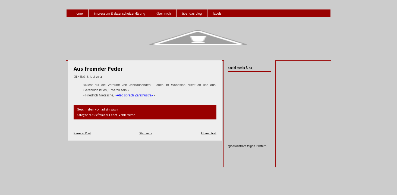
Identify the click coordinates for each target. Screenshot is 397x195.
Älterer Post (208, 133)
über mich (163, 13)
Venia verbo (127, 115)
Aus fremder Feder (98, 69)
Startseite (145, 133)
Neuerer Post (82, 133)
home (79, 13)
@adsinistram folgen (241, 146)
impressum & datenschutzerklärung (119, 13)
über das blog (192, 13)
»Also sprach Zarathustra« (134, 95)
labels (217, 13)
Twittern (261, 146)
